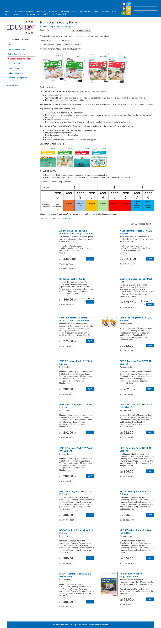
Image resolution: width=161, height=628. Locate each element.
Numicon (53, 11)
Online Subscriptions (16, 54)
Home (7, 11)
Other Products (14, 63)
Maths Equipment (15, 68)
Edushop (65, 625)
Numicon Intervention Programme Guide (131, 575)
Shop (51, 27)
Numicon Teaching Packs (19, 59)
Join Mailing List (32, 14)
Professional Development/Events (75, 11)
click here (66, 218)
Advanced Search (83, 30)
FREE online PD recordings (105, 11)
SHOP (45, 14)
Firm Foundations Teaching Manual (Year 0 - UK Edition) (74, 319)
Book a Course (13, 85)
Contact (17, 14)
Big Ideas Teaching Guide (72, 278)
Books (10, 45)
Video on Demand (15, 73)
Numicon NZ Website (24, 11)
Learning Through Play (17, 78)
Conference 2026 (59, 14)
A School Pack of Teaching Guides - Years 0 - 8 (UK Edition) (76, 232)
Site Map (73, 625)
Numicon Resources (16, 49)
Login (7, 14)
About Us (41, 11)
